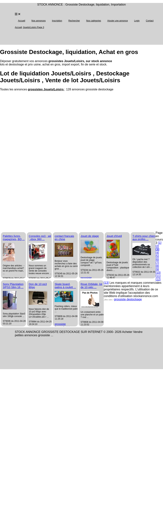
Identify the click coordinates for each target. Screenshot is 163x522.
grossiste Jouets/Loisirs (63, 325)
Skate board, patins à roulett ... (65, 285)
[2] (157, 246)
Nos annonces (38, 20)
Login (136, 20)
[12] (158, 279)
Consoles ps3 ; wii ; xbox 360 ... (40, 237)
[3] (157, 249)
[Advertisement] (34, 125)
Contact (150, 20)
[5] (157, 256)
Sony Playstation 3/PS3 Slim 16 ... (13, 285)
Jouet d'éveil (114, 236)
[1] (159, 242)
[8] (157, 266)
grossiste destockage (128, 299)
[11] (158, 276)
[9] (157, 269)
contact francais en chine (64, 237)
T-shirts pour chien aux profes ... (143, 237)
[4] (157, 252)
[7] (157, 262)
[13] (106, 282)
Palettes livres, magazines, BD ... (14, 237)
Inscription (57, 20)
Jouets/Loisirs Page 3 (33, 27)
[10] (158, 272)
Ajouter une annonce (117, 20)
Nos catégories (93, 20)
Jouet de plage (90, 236)
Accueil (21, 20)
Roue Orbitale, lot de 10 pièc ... (91, 285)
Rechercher (74, 20)
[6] (157, 259)
